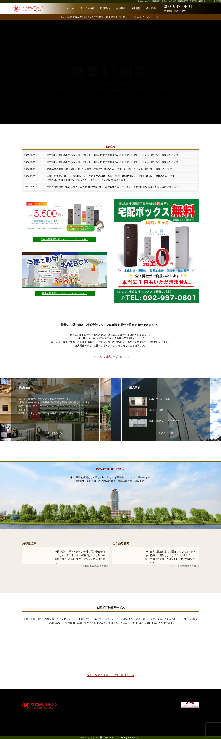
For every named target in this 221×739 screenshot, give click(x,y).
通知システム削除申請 (123, 710)
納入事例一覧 (166, 432)
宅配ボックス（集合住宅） (125, 703)
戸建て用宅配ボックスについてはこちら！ (64, 293)
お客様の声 (29, 543)
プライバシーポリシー (158, 714)
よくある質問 (120, 543)
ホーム (70, 8)
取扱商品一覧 (55, 432)
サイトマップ (153, 717)
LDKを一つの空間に (160, 398)
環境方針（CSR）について (110, 469)
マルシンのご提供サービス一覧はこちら (110, 675)
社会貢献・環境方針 (157, 710)
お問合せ (151, 721)
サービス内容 (87, 8)
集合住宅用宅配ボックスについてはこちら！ (64, 239)
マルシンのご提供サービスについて (110, 356)
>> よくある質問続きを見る (184, 566)
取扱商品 (105, 8)
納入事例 (120, 8)
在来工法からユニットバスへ (164, 420)
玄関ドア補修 (156, 409)
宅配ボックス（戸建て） (124, 706)
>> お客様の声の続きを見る (94, 566)
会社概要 (151, 8)
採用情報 (135, 8)
